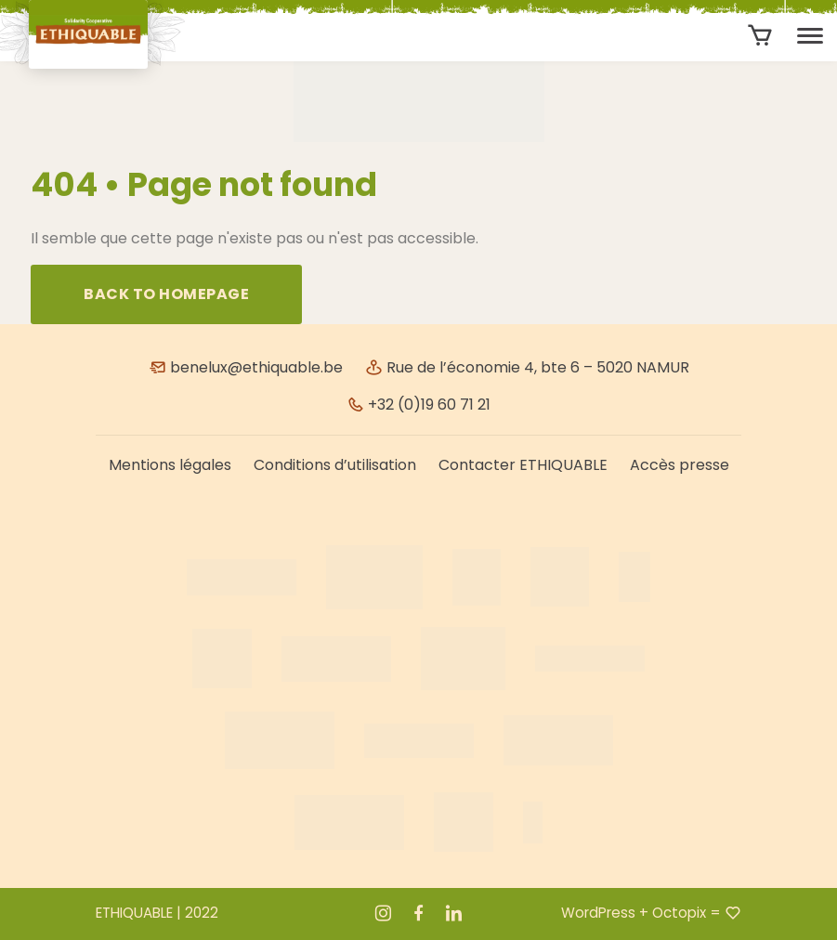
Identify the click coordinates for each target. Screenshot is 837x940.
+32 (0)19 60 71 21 (418, 404)
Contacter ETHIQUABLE (523, 465)
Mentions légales (170, 465)
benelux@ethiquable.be (246, 367)
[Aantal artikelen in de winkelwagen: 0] (760, 36)
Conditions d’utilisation (335, 465)
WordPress (598, 912)
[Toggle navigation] (810, 36)
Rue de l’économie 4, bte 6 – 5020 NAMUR (527, 367)
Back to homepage (166, 294)
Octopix (679, 912)
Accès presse (679, 465)
